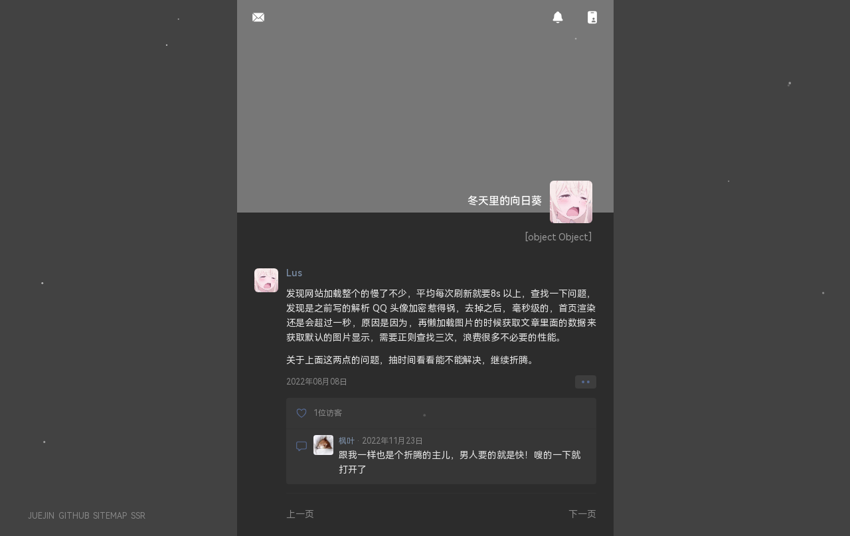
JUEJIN (41, 515)
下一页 (582, 513)
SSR (138, 515)
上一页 (300, 513)
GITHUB (73, 515)
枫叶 (347, 440)
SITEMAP (110, 515)
